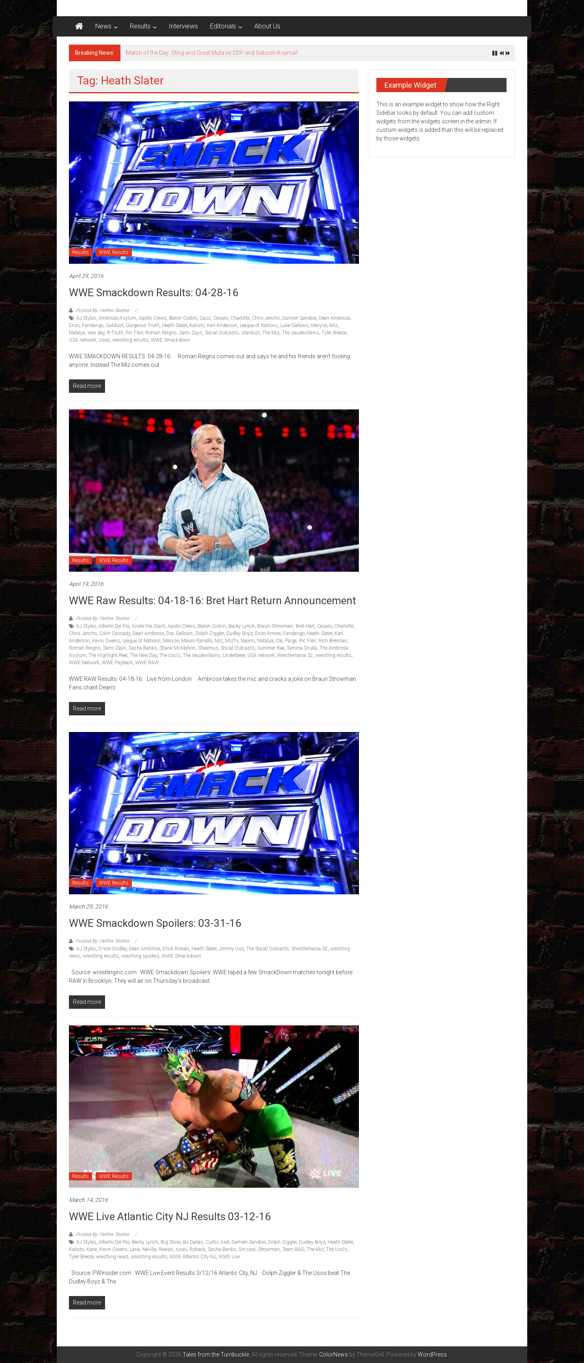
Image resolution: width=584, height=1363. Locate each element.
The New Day (143, 655)
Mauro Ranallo (196, 641)
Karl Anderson (222, 325)
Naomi (247, 641)
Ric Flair (134, 333)
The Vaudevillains (300, 333)
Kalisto (196, 325)
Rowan (166, 1249)
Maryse (319, 325)
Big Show (170, 1242)
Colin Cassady (114, 633)
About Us (267, 26)
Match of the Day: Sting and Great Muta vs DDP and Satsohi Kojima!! (212, 53)
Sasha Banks (143, 648)
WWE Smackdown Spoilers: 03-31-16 (155, 923)
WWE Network (84, 662)
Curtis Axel (217, 1242)
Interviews (183, 26)
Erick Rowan (176, 949)
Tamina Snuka (302, 648)
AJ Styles (86, 318)
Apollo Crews (153, 318)
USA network (82, 340)
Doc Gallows (179, 633)
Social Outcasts (222, 333)
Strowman (269, 1249)
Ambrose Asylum (117, 318)
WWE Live (229, 1257)
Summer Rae (270, 648)
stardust (250, 333)
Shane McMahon (177, 648)
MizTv (231, 641)
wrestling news (112, 1257)
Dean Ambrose (334, 318)
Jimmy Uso (231, 949)
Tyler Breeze (334, 333)
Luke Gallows (294, 325)
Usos (104, 340)
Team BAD (293, 1249)
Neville (149, 1249)
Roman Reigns (161, 333)
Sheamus (208, 648)
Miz (333, 325)
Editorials (223, 26)
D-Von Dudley (113, 949)
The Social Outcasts (267, 949)
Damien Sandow (299, 318)
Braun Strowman (275, 626)
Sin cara (247, 1249)
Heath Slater (174, 325)
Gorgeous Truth (142, 325)
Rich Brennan (332, 641)
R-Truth (115, 333)
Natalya (77, 333)
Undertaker (234, 655)
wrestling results (130, 340)
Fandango (92, 325)
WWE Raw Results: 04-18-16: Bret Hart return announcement (212, 600)
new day (96, 333)
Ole (279, 641)
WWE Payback (117, 662)
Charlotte (239, 318)
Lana (135, 1249)
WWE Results (114, 252)
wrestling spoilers (140, 956)
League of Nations (259, 325)
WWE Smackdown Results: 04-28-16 (153, 292)
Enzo (74, 325)
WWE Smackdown (170, 340)
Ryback (197, 1249)
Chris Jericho (266, 318)
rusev (181, 1249)
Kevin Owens (106, 641)
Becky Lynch (241, 626)
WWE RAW (147, 662)
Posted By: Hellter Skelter (103, 310)
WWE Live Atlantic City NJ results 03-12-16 (170, 1216)
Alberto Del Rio (114, 626)
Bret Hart (305, 626)
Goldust (114, 325)
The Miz (270, 333)
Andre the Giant (148, 626)
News (103, 26)
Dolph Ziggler (209, 633)
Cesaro (220, 318)
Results (140, 26)
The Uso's (169, 655)
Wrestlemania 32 (295, 655)
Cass (205, 318)
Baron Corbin (183, 318)
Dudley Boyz (239, 633)
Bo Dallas (193, 1242)
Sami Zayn (190, 333)
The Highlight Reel (107, 655)
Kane (91, 1249)
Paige (290, 641)
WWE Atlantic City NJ (193, 1257)
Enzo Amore (268, 633)
